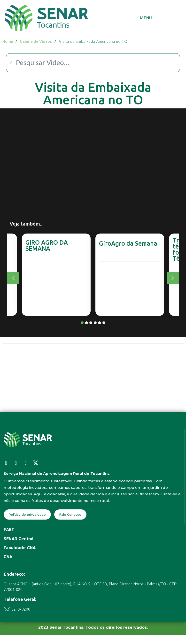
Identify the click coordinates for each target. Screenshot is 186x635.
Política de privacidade (27, 514)
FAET (9, 529)
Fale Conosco (70, 514)
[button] (139, 17)
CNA (8, 556)
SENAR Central (18, 539)
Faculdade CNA (20, 547)
